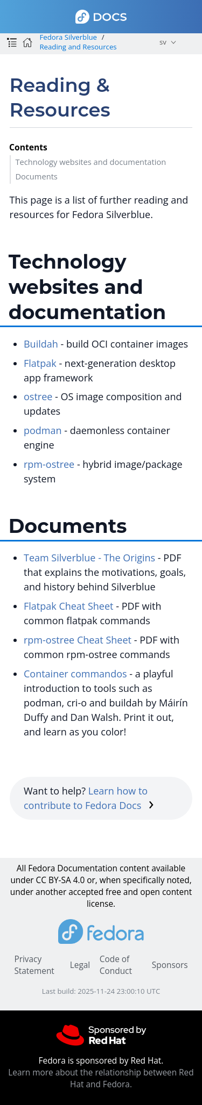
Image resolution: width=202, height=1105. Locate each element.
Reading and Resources (77, 47)
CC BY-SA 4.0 (60, 880)
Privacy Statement (34, 965)
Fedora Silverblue (68, 37)
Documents (36, 176)
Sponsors (170, 965)
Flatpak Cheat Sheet (69, 606)
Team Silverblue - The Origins (89, 557)
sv (162, 42)
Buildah (41, 343)
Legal (80, 965)
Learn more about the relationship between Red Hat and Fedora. (100, 1078)
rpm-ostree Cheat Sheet (77, 639)
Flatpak (40, 363)
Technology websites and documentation (90, 161)
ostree (38, 396)
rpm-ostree (49, 464)
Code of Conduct (116, 965)
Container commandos (75, 673)
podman (43, 430)
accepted (85, 892)
